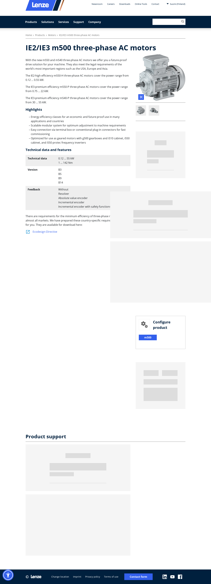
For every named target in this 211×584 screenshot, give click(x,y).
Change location (60, 576)
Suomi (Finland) (175, 3)
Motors (52, 35)
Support (78, 22)
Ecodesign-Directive (41, 232)
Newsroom (97, 3)
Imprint (77, 576)
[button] (8, 575)
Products (31, 22)
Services (63, 22)
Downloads (124, 3)
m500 (147, 337)
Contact (155, 3)
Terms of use (111, 576)
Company (94, 22)
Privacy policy (92, 576)
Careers (111, 3)
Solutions (47, 22)
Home (29, 35)
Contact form (138, 577)
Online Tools (141, 3)
